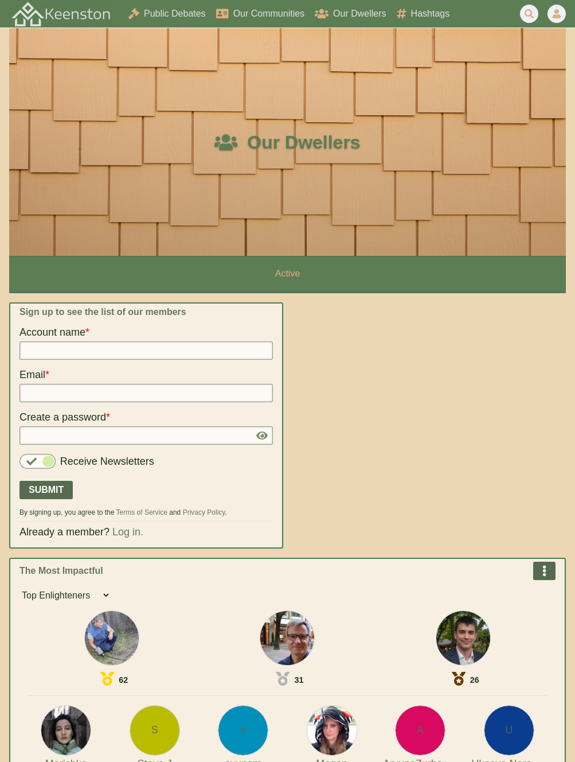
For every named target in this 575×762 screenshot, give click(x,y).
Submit (46, 490)
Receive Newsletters (107, 461)
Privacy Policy (204, 512)
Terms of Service (141, 512)
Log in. (127, 532)
